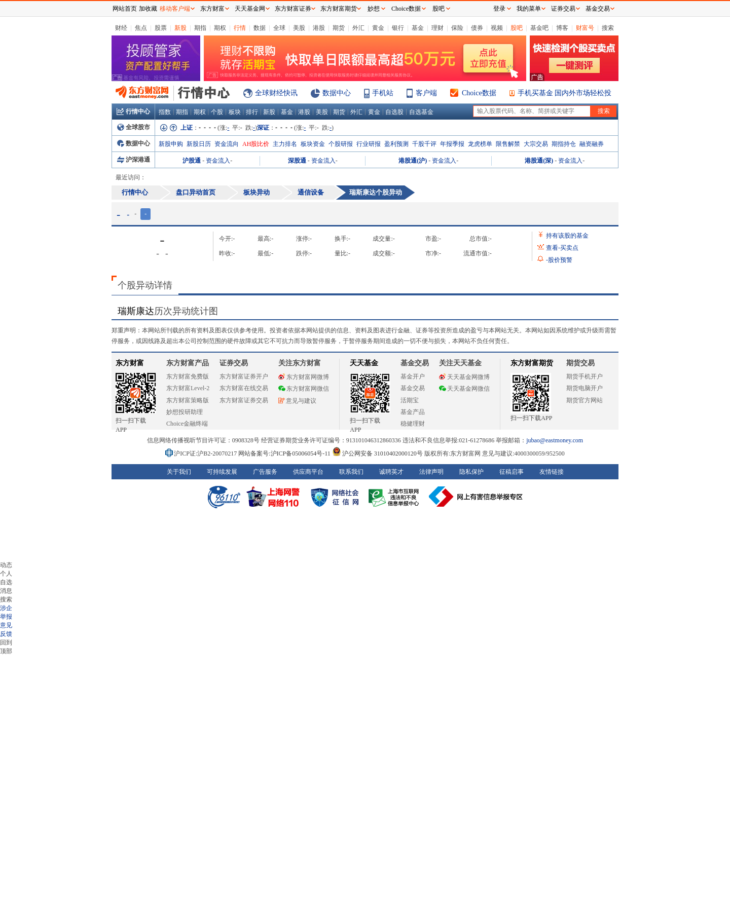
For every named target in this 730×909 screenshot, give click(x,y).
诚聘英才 (391, 471)
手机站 (382, 93)
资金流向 (226, 143)
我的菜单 (529, 8)
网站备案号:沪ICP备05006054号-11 (285, 453)
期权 (220, 27)
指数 (165, 112)
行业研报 (368, 143)
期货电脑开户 (584, 388)
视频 (497, 27)
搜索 (608, 27)
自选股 (394, 112)
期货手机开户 (584, 376)
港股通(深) (539, 160)
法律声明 (431, 471)
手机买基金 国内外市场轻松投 (565, 93)
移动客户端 (175, 8)
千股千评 (424, 143)
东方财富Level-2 (187, 388)
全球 (279, 27)
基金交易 (412, 388)
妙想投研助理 (184, 411)
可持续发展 (222, 471)
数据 (259, 27)
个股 (217, 112)
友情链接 (551, 471)
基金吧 (539, 27)
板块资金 (313, 143)
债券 (477, 27)
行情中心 (133, 111)
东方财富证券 (293, 8)
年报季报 (452, 143)
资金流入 (218, 160)
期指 (200, 27)
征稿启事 (511, 471)
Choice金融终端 (187, 423)
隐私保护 (471, 471)
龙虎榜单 (480, 143)
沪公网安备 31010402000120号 (377, 453)
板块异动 (256, 192)
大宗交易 (536, 143)
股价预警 (559, 259)
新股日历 (199, 143)
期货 (339, 27)
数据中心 (336, 93)
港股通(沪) (412, 160)
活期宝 (409, 400)
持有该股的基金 (567, 235)
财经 (121, 27)
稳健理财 (412, 423)
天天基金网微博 (464, 377)
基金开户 (412, 376)
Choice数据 (479, 93)
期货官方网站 (584, 400)
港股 (319, 27)
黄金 (378, 27)
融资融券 (591, 143)
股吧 (516, 27)
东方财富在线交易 (244, 388)
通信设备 (311, 192)
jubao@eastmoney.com (554, 440)
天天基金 (364, 363)
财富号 (585, 27)
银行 (398, 27)
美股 (299, 27)
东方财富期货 (531, 363)
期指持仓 (564, 143)
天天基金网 (250, 8)
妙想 (374, 8)
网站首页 (125, 8)
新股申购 (171, 143)
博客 (562, 27)
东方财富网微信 (303, 388)
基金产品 (412, 411)
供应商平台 (308, 471)
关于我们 (179, 471)
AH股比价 (255, 143)
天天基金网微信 (464, 388)
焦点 (141, 27)
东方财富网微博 (303, 377)
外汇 (358, 27)
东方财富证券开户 (244, 376)
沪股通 (191, 160)
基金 (418, 27)
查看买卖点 (562, 247)
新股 (180, 27)
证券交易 (563, 8)
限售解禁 (508, 143)
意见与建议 (297, 400)
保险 (457, 27)
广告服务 (265, 471)
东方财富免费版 (187, 376)
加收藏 (148, 8)
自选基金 (421, 112)
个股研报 (340, 143)
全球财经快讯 (276, 93)
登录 (499, 8)
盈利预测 (396, 143)
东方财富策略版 (187, 400)
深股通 (297, 160)
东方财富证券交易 (244, 400)
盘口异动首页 (195, 192)
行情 (240, 27)
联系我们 (351, 471)
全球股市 (133, 127)
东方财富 (130, 363)
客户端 (426, 93)
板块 (235, 112)
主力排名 (285, 143)
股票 (161, 27)
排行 (252, 112)
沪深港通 (133, 159)
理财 (437, 27)
